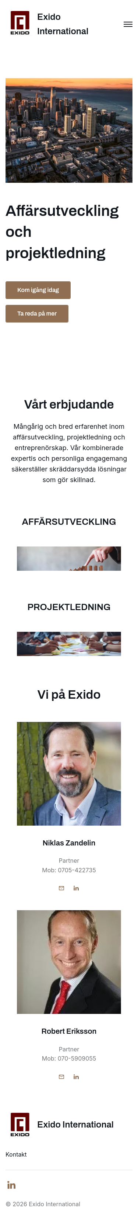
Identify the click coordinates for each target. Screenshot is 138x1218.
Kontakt (16, 1154)
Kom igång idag (38, 290)
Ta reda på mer (37, 313)
